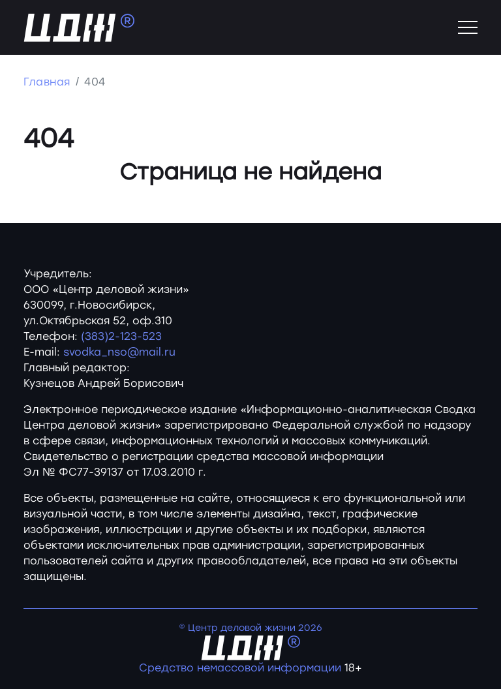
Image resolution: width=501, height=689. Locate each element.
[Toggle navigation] (468, 27)
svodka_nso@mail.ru (119, 352)
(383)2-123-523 (121, 336)
